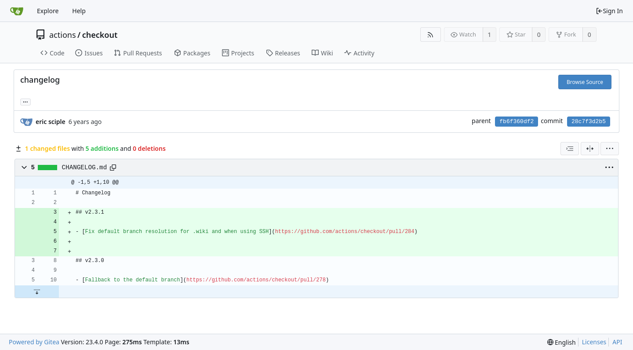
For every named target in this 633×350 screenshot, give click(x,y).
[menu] (609, 148)
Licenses (594, 342)
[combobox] (569, 148)
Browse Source (585, 82)
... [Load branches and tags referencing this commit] (25, 101)
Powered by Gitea (34, 342)
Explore (47, 11)
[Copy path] (113, 167)
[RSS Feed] (430, 34)
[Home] (16, 11)
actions (62, 34)
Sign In (609, 11)
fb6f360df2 (516, 121)
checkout (100, 34)
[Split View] (590, 148)
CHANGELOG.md (84, 167)
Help (79, 11)
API (617, 342)
